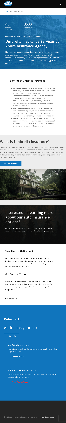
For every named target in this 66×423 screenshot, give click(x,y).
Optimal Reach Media (47, 417)
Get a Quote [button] (10, 298)
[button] (61, 4)
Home (6, 11)
